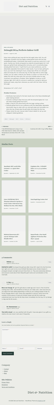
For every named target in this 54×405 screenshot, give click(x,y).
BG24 (6, 119)
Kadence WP (41, 400)
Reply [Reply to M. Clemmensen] (50, 307)
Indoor (22, 119)
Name (4, 348)
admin (6, 53)
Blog (5, 373)
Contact (6, 369)
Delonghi (11, 119)
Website (39, 348)
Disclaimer (5, 384)
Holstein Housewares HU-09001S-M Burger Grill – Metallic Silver (11, 237)
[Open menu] (49, 6)
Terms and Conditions (8, 387)
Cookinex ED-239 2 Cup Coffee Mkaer (40, 127)
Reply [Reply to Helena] (50, 262)
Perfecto (28, 119)
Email (22, 348)
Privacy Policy (6, 382)
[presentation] (14, 155)
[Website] (44, 348)
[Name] (9, 348)
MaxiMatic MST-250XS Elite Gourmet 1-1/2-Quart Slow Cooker (12, 168)
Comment (5, 329)
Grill (17, 119)
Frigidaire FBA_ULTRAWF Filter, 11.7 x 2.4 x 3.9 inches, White (39, 168)
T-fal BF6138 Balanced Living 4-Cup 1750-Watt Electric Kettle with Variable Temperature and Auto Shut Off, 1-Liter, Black (14, 130)
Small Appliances (8, 47)
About (6, 371)
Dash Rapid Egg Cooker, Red (39, 199)
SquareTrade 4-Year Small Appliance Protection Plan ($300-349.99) (38, 237)
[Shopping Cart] (46, 6)
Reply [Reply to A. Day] (50, 282)
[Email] (27, 348)
